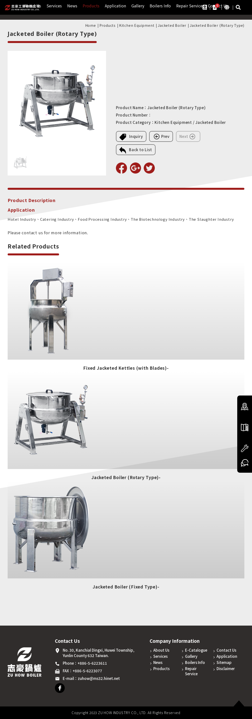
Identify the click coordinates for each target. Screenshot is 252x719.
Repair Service (189, 6)
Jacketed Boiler (172, 25)
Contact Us (226, 650)
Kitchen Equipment (137, 25)
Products (91, 6)
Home (90, 25)
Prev (161, 136)
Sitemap (224, 662)
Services (54, 6)
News (72, 6)
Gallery (137, 6)
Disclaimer (226, 668)
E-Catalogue (196, 650)
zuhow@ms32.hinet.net (99, 678)
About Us (161, 650)
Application (115, 6)
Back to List (135, 150)
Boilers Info (160, 6)
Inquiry (131, 136)
